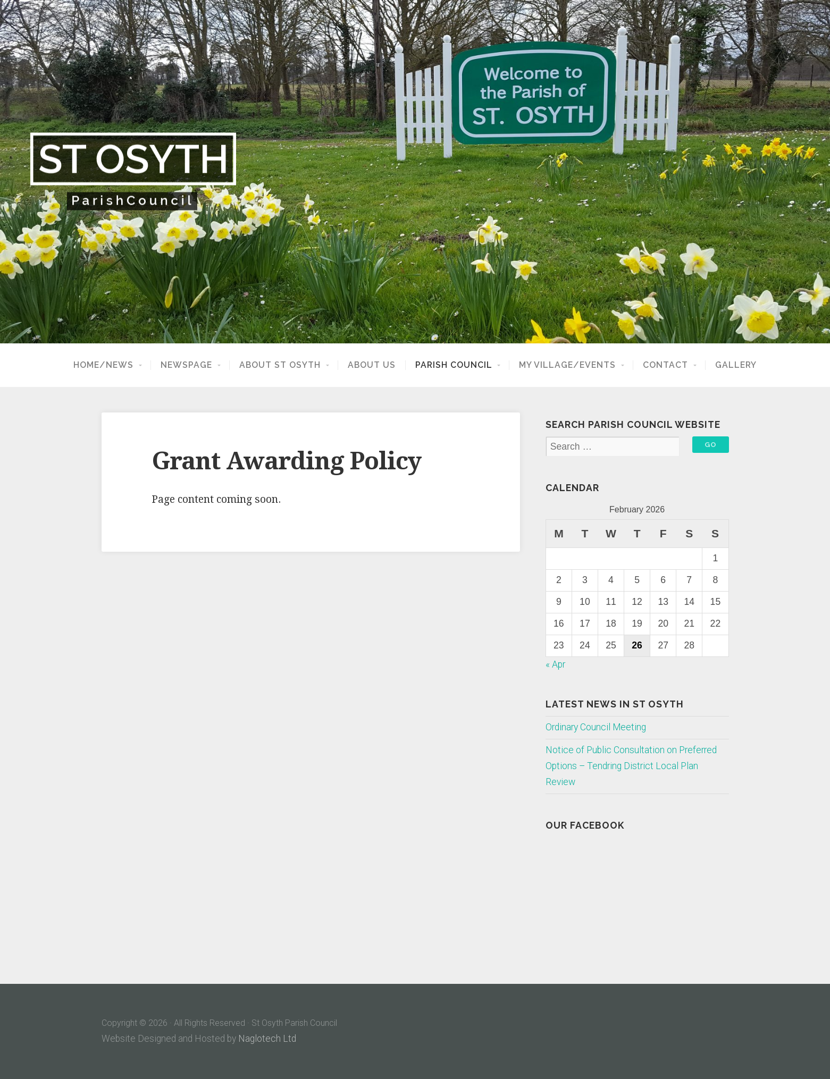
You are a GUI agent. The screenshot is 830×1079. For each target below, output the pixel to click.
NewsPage (186, 365)
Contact (665, 365)
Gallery (736, 365)
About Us (372, 365)
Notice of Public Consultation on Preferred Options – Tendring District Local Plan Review (631, 766)
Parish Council (453, 365)
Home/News (103, 365)
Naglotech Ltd (267, 1038)
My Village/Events (567, 365)
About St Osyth (280, 365)
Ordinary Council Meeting (596, 727)
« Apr (555, 664)
